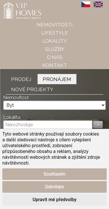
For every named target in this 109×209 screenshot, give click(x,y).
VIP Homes (14, 3)
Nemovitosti (55, 24)
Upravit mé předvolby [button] (54, 199)
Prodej (21, 79)
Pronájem (57, 79)
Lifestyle (54, 33)
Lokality (54, 41)
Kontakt (54, 65)
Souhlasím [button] (55, 174)
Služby (54, 49)
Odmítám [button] (54, 187)
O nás (54, 57)
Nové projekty (32, 89)
